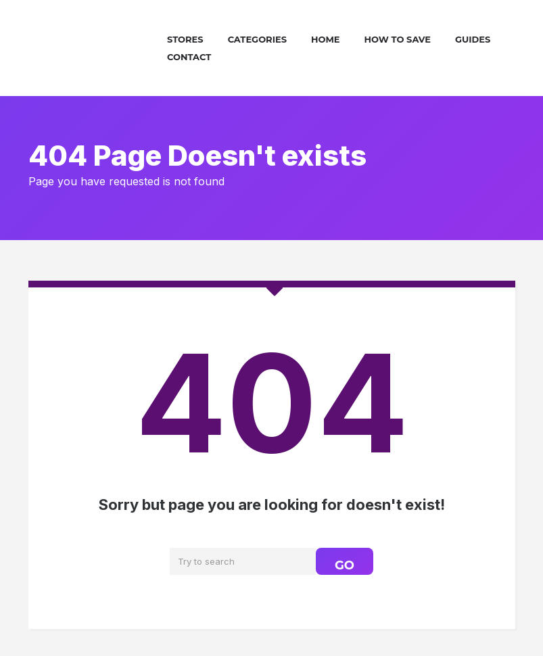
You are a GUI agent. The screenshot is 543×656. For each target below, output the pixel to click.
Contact (189, 56)
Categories (257, 39)
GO (344, 565)
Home (325, 39)
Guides (472, 39)
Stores (185, 39)
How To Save (397, 39)
